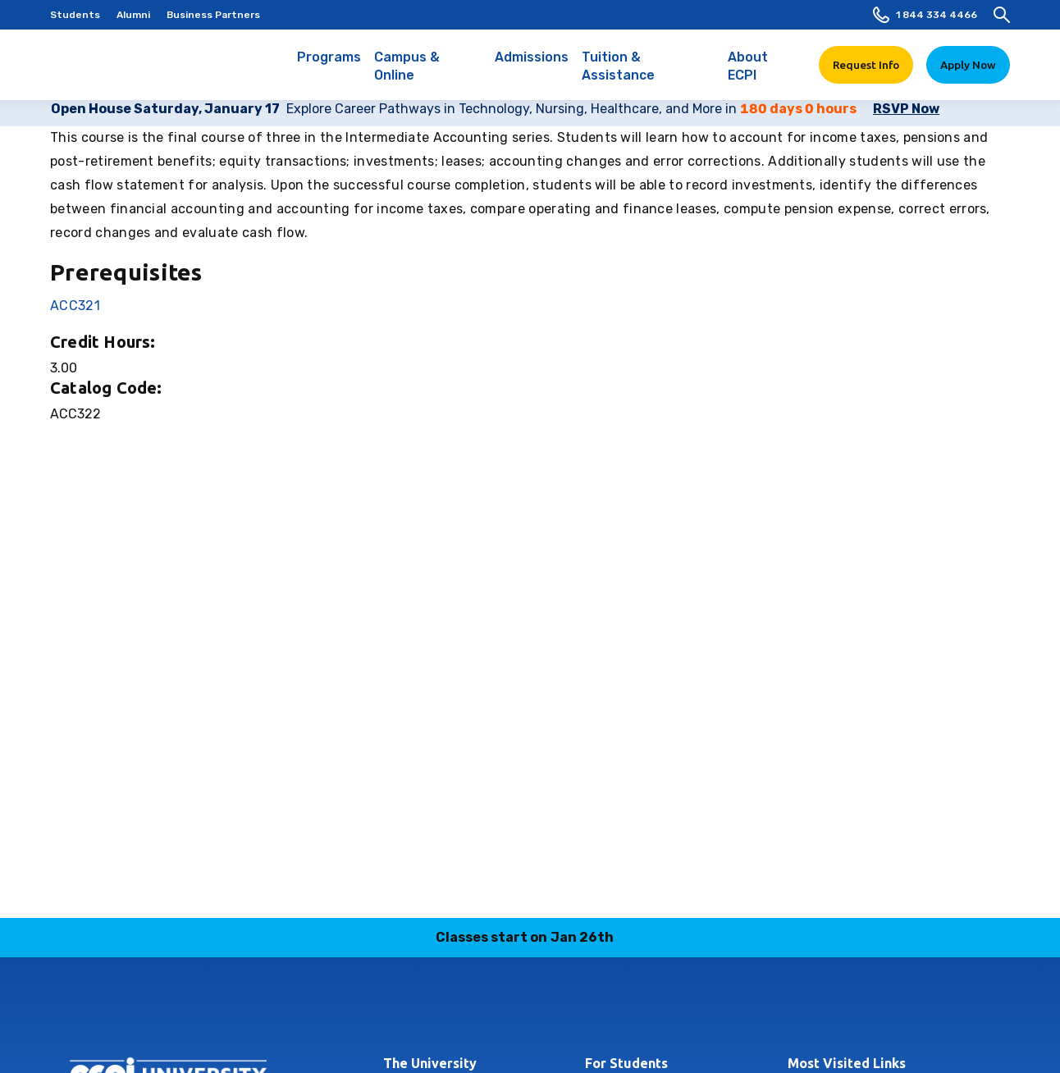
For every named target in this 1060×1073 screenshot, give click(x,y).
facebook (434, 1011)
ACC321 (75, 305)
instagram (472, 1011)
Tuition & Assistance (648, 74)
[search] (1002, 15)
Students (75, 15)
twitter (588, 1011)
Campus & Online (428, 74)
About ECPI (763, 74)
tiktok (549, 1011)
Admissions (532, 65)
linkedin (511, 1011)
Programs (329, 65)
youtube (626, 1011)
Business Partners (213, 15)
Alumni (133, 15)
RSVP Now (906, 108)
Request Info (866, 64)
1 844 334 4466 (925, 15)
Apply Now (968, 64)
